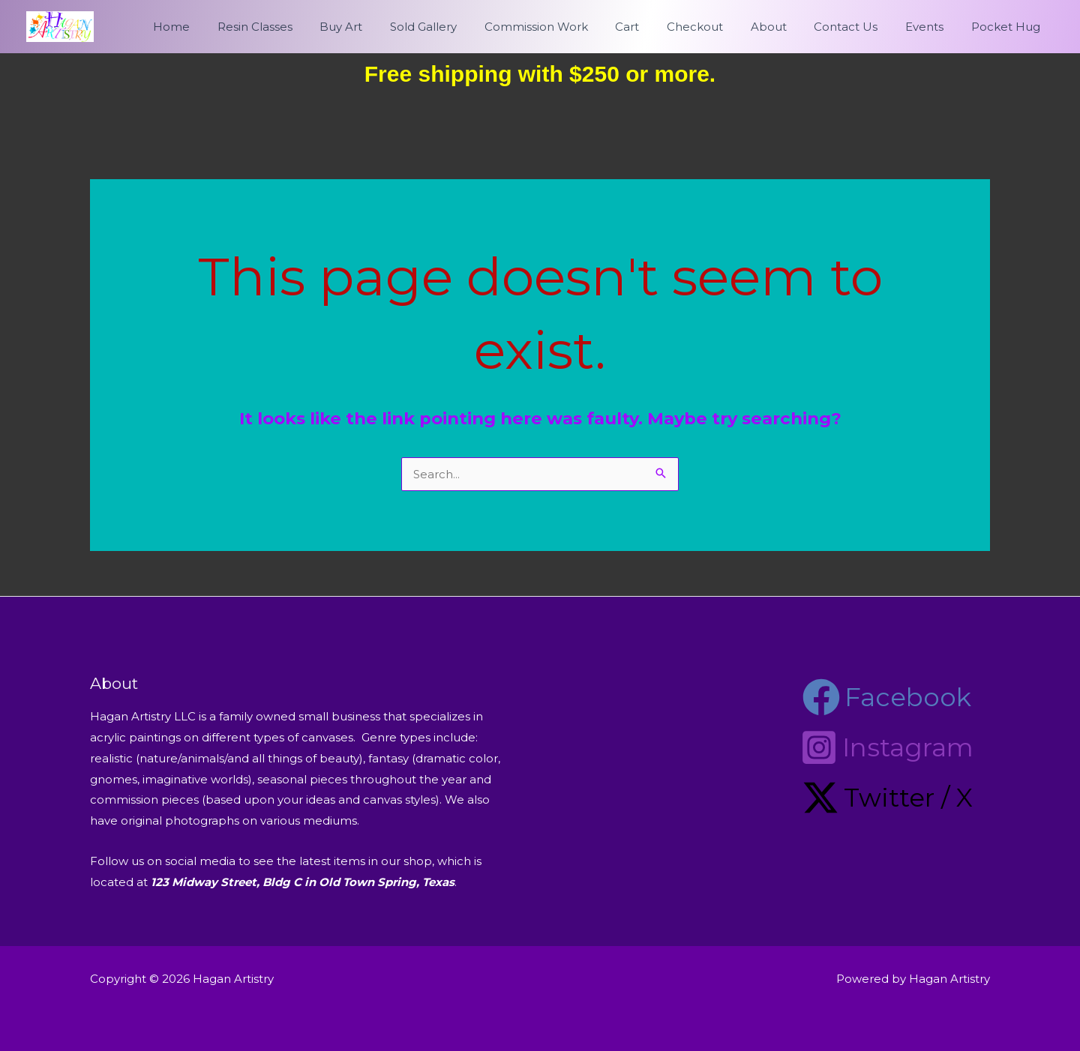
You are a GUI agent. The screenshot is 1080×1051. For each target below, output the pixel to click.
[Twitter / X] (887, 797)
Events (932, 26)
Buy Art (383, 26)
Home (224, 26)
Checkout (717, 26)
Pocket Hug (1008, 26)
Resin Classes (302, 26)
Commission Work (568, 26)
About (786, 26)
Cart (655, 26)
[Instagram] (887, 747)
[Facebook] (886, 697)
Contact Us (858, 26)
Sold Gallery (461, 26)
